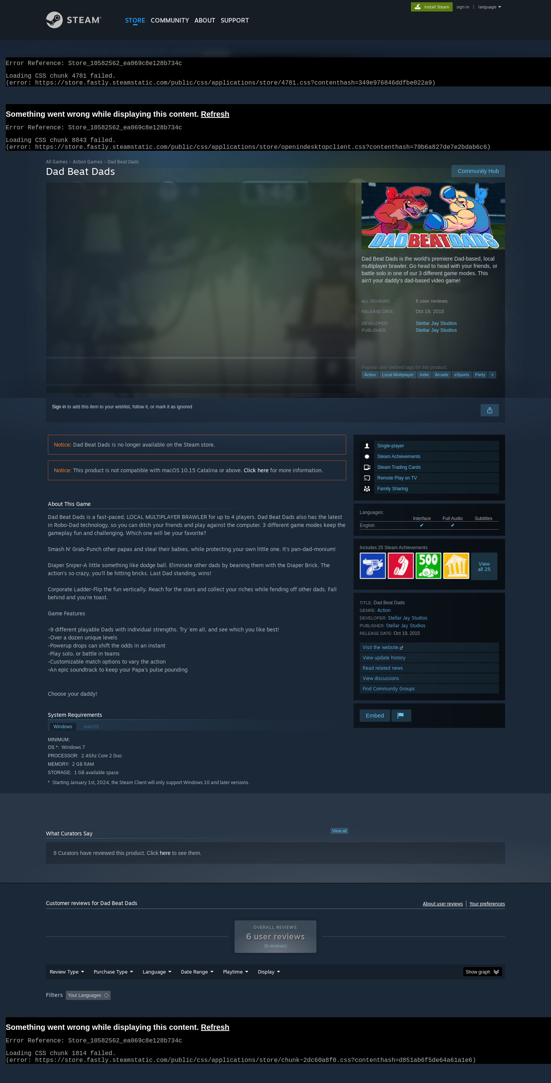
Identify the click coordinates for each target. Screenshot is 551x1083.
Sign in (59, 416)
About (204, 20)
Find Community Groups (389, 698)
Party (480, 384)
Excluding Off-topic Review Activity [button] (162, 1010)
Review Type (64, 986)
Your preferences (487, 913)
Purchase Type (110, 986)
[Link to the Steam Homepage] (79, 26)
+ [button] (492, 384)
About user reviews (443, 913)
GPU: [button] (405, 1010)
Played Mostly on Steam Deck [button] (275, 1010)
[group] (275, 1010)
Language (154, 986)
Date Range (194, 986)
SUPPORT (235, 20)
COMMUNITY (170, 20)
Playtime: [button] (221, 1010)
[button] (71, 1009)
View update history (384, 667)
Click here (256, 479)
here (165, 862)
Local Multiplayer (398, 384)
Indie (424, 384)
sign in (462, 7)
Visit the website (383, 656)
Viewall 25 (484, 575)
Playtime (233, 986)
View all (339, 840)
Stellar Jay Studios (436, 332)
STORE (135, 20)
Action (370, 384)
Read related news (383, 677)
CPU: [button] (379, 1010)
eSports (462, 384)
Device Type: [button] (438, 1010)
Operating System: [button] (340, 1010)
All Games (57, 171)
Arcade (441, 384)
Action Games (88, 171)
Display (266, 986)
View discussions (381, 687)
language (487, 7)
